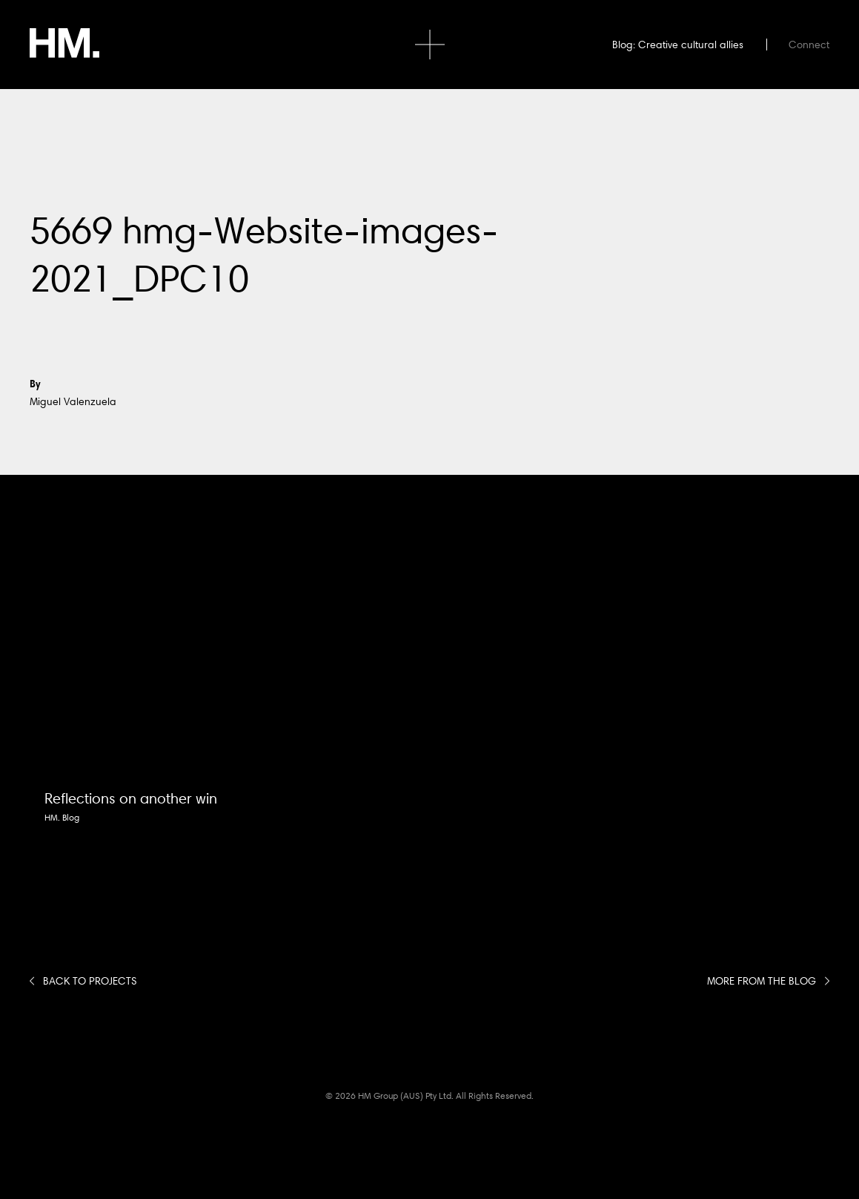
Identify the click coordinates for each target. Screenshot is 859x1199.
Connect (809, 44)
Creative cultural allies (690, 44)
